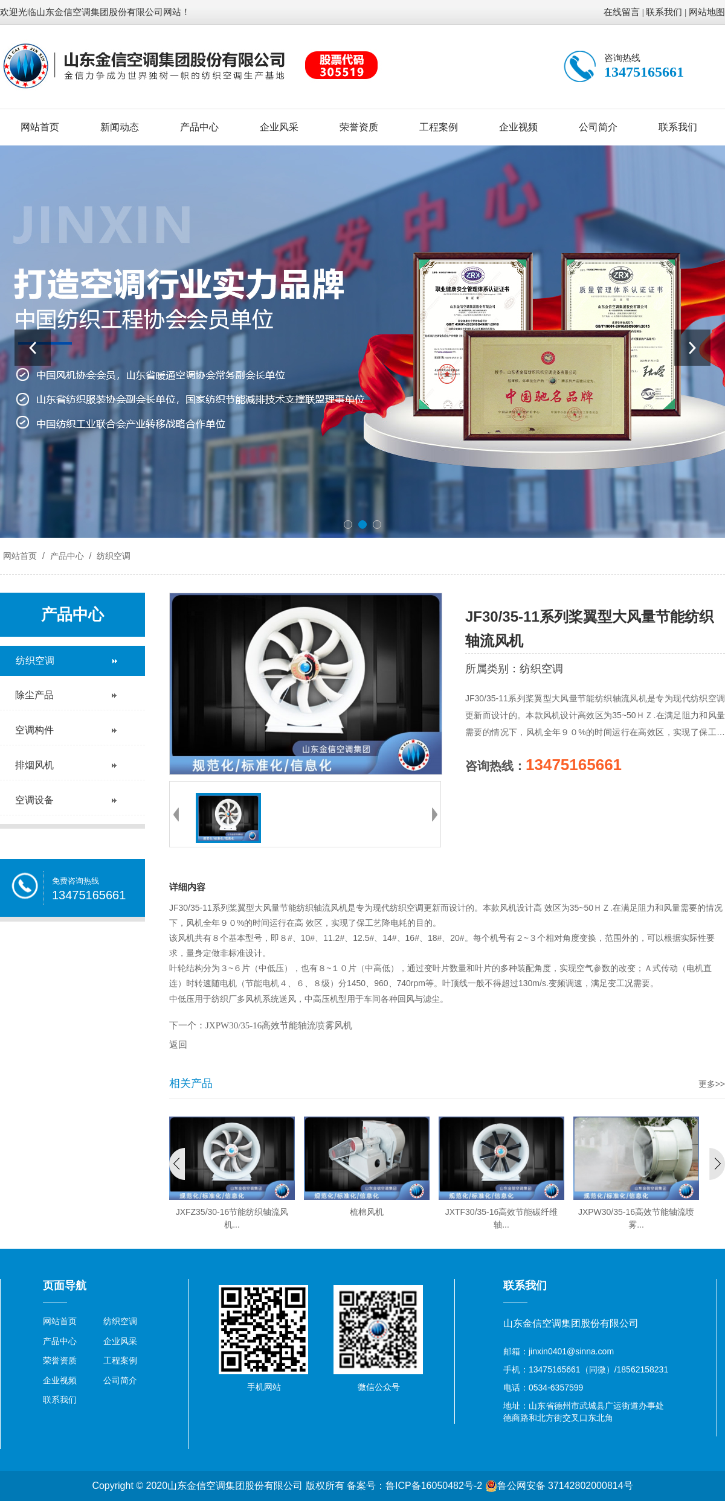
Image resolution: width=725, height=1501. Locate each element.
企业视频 (518, 127)
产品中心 (199, 127)
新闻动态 (119, 127)
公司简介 (598, 127)
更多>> (711, 1084)
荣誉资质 (359, 127)
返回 (178, 1045)
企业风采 (279, 127)
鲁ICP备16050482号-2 (433, 1485)
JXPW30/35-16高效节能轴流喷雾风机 (278, 1025)
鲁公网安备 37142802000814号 (559, 1486)
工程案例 (438, 127)
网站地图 (707, 12)
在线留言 (622, 12)
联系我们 (664, 12)
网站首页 (40, 127)
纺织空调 (112, 556)
